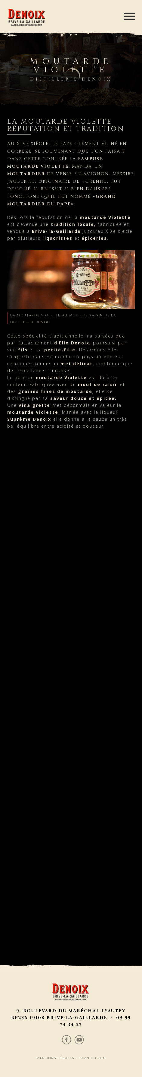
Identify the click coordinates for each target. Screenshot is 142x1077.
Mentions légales (54, 696)
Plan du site (94, 696)
